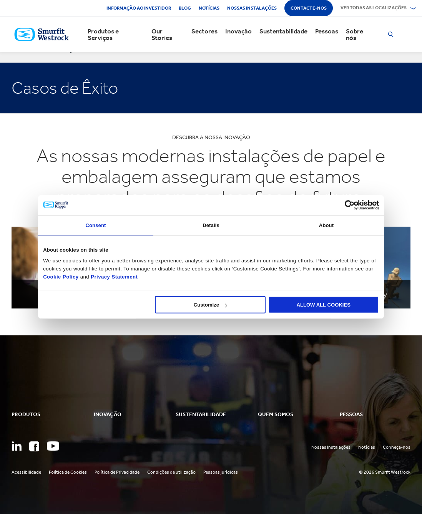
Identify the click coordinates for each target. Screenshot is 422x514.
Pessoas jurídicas (220, 472)
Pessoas (326, 31)
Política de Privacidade (117, 472)
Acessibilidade (26, 472)
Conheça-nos (396, 447)
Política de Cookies (68, 472)
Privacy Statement (113, 276)
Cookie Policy (60, 276)
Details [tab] (211, 225)
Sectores (204, 31)
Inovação (238, 31)
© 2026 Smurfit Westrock (384, 472)
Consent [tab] (95, 225)
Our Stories (161, 34)
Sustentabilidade (283, 31)
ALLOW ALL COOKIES (323, 305)
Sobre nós (354, 34)
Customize (210, 305)
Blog (185, 8)
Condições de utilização (171, 472)
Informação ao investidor (138, 8)
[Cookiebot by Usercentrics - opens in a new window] (345, 205)
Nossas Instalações (331, 447)
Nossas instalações (252, 8)
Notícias (209, 8)
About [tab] (326, 225)
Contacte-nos (309, 8)
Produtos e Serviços (103, 34)
